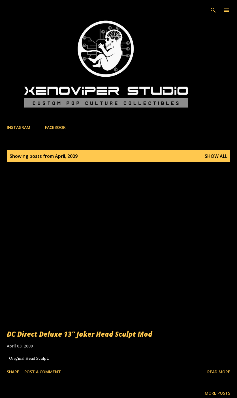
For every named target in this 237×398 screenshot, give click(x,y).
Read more (218, 371)
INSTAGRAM (18, 127)
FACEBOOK (55, 127)
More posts (217, 393)
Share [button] (13, 371)
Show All (216, 156)
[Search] (213, 10)
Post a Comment (42, 371)
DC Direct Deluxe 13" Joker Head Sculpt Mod (79, 334)
